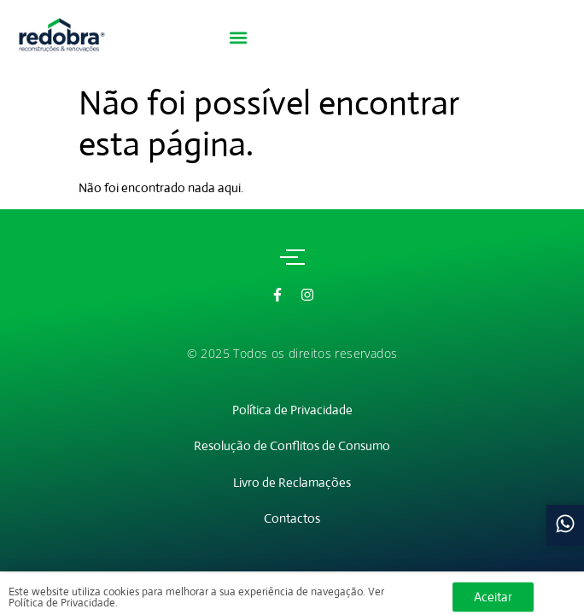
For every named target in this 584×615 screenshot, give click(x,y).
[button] (238, 38)
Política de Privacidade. (63, 606)
